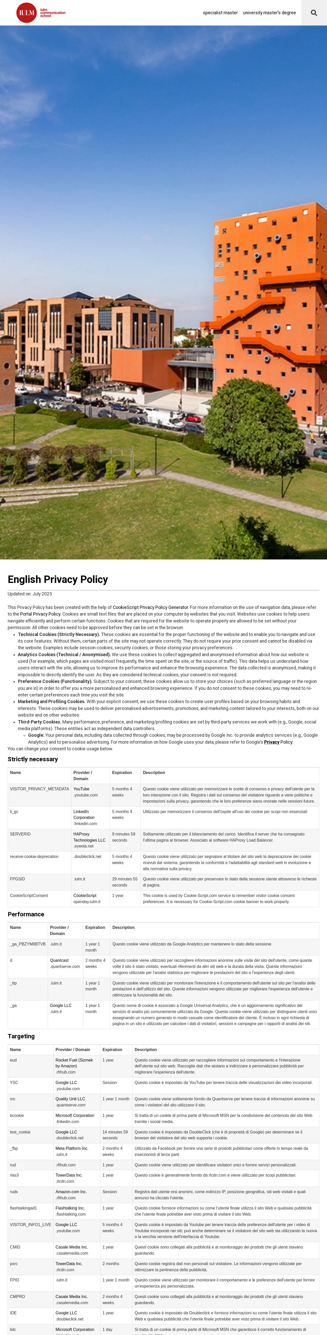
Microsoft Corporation (75, 1115)
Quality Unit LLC (70, 1099)
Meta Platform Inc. (72, 1148)
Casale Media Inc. (72, 1247)
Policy (285, 742)
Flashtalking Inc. (70, 1208)
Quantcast (59, 960)
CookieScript (85, 895)
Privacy (271, 742)
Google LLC (61, 1005)
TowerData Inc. (69, 1175)
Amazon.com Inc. (71, 1192)
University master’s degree (269, 12)
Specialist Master (220, 12)
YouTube (81, 789)
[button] (314, 13)
